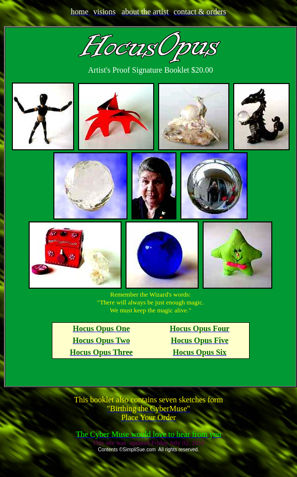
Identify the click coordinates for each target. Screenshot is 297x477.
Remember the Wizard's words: (150, 294)
